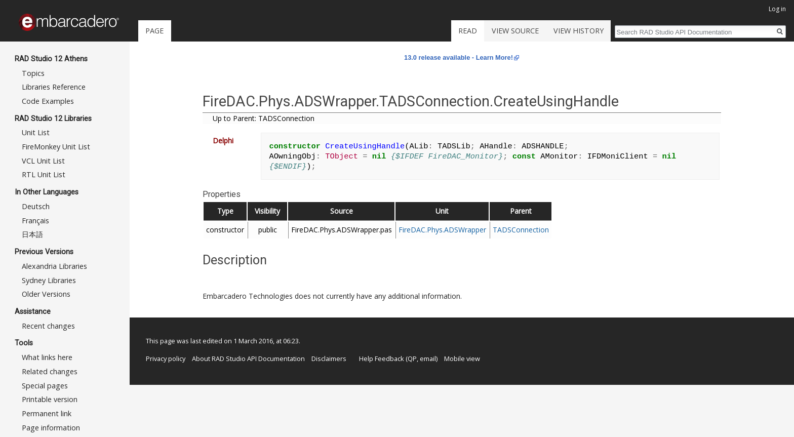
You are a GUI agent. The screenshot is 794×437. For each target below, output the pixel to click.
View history (578, 30)
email (428, 358)
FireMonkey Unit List (56, 146)
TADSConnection (521, 229)
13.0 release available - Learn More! (458, 57)
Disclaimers (328, 358)
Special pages (45, 385)
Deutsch (36, 206)
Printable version (49, 399)
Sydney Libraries (49, 280)
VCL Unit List (43, 161)
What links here (47, 357)
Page (154, 30)
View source (515, 30)
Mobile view (462, 358)
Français (35, 220)
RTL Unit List (43, 174)
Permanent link (46, 413)
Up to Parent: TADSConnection (263, 118)
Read (467, 30)
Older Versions (46, 294)
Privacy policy (165, 358)
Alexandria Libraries (54, 266)
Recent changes (48, 326)
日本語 (32, 234)
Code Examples (48, 101)
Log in (777, 9)
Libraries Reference (54, 87)
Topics (33, 73)
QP (412, 358)
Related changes (49, 371)
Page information (51, 427)
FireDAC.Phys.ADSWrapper (442, 229)
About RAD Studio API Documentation (248, 358)
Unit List (36, 132)
